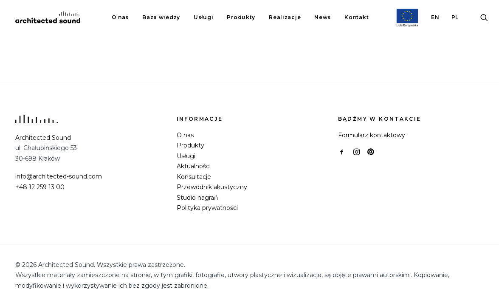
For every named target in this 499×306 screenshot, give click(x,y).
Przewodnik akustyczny (212, 187)
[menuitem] (120, 17)
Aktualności (194, 166)
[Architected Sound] (47, 17)
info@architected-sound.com (58, 176)
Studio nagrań (197, 197)
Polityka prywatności (207, 208)
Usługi (203, 17)
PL (455, 17)
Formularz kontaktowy (371, 135)
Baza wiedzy (161, 17)
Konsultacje (194, 177)
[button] (484, 17)
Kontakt (356, 17)
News (322, 17)
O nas (120, 17)
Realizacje (285, 17)
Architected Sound (43, 138)
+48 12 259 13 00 (40, 187)
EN (435, 17)
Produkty (241, 17)
